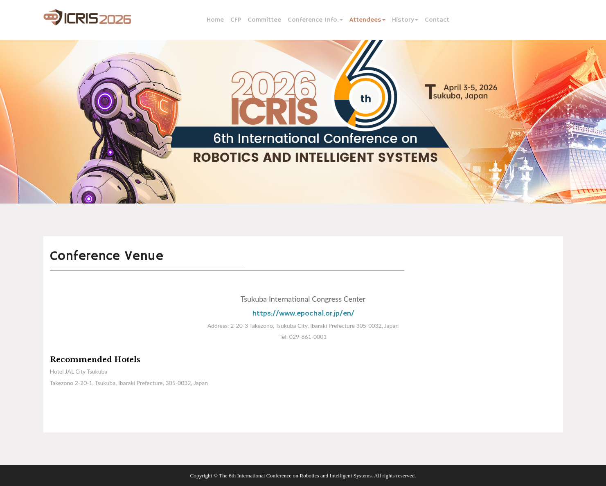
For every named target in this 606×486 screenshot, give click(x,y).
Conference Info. (315, 20)
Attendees (367, 20)
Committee (264, 20)
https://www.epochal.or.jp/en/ (303, 313)
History (405, 20)
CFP (235, 20)
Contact (437, 20)
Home (215, 20)
